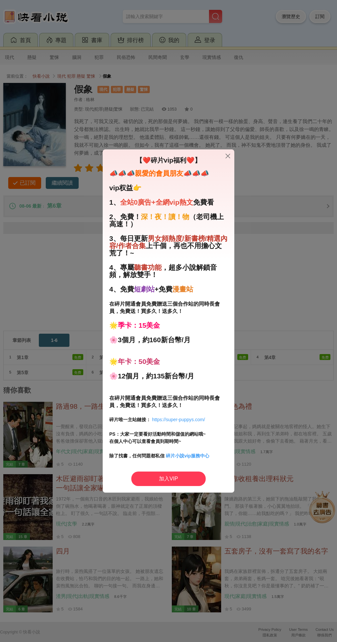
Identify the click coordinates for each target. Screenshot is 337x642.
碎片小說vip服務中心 (187, 455)
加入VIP (168, 478)
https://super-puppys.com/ (178, 419)
